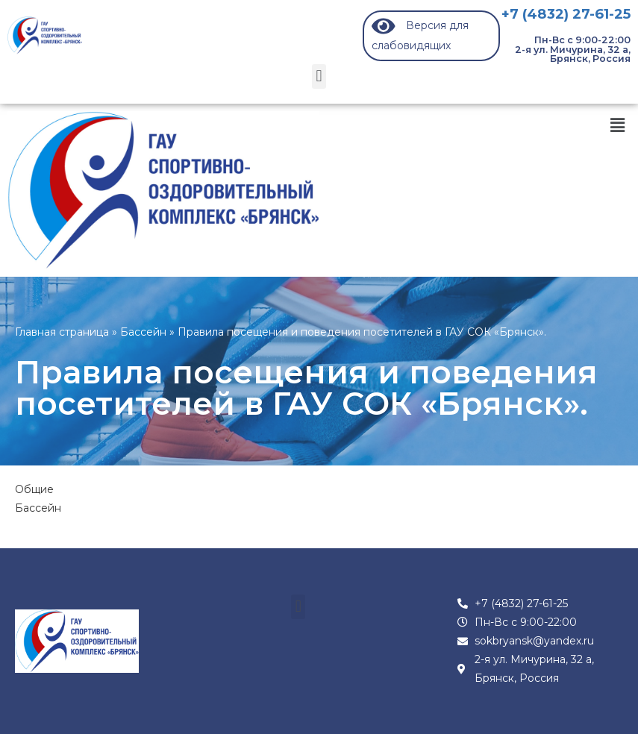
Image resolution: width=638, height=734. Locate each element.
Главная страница (62, 332)
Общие (34, 489)
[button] (319, 76)
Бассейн (143, 332)
